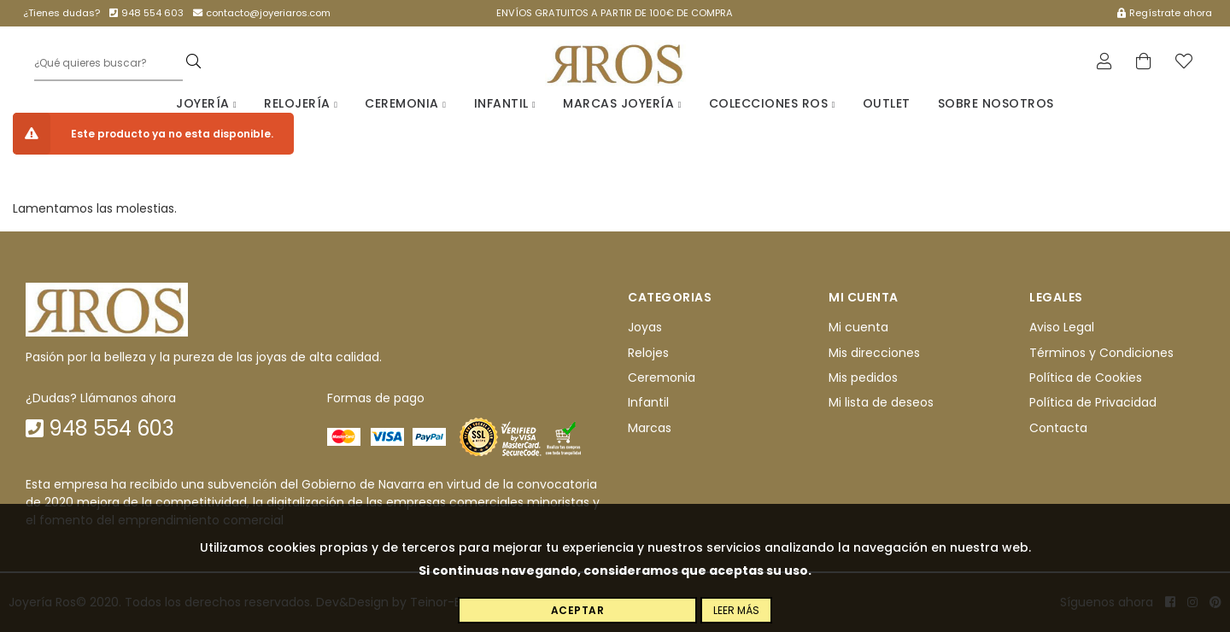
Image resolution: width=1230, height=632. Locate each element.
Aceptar (578, 610)
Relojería (300, 103)
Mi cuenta (858, 327)
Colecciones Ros (772, 103)
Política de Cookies (1085, 377)
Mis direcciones (874, 352)
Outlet (887, 103)
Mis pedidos (863, 377)
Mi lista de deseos (881, 402)
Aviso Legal (1061, 327)
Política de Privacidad (1093, 402)
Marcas (649, 427)
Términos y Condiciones (1101, 352)
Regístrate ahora (1164, 13)
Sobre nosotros (996, 103)
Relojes (648, 352)
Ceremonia (405, 103)
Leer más (736, 610)
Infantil (505, 103)
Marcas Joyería (622, 103)
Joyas (645, 327)
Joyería (206, 103)
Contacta (1058, 427)
